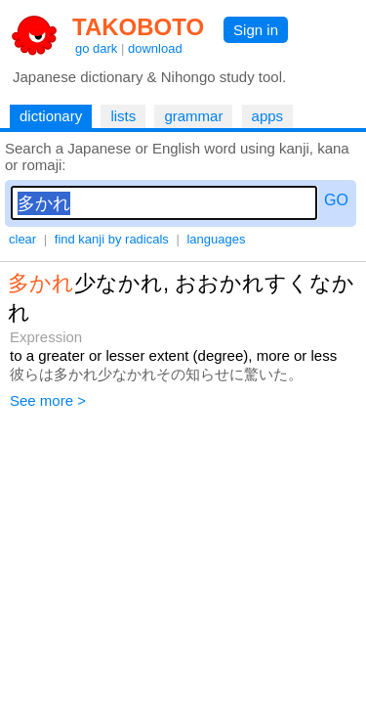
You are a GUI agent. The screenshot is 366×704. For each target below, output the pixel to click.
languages (215, 239)
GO (336, 200)
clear (22, 239)
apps (268, 116)
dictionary (51, 116)
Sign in (255, 30)
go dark (96, 48)
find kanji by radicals (112, 239)
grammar (193, 116)
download (155, 48)
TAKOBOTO (138, 27)
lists (123, 116)
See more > (48, 400)
